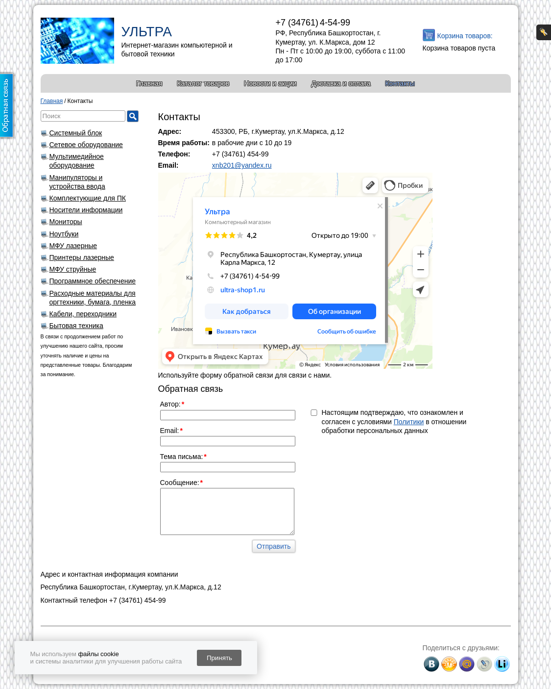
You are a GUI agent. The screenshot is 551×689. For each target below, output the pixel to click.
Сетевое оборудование (86, 145)
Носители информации (86, 210)
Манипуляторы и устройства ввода (77, 182)
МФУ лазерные (73, 246)
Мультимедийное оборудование (76, 161)
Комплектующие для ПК (87, 198)
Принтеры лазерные (81, 257)
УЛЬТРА (146, 31)
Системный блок (75, 133)
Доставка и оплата (341, 83)
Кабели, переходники (83, 314)
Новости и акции (270, 83)
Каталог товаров (203, 83)
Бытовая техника (76, 326)
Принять (219, 658)
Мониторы (65, 222)
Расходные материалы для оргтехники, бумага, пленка (92, 297)
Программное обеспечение (92, 281)
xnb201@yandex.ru (242, 165)
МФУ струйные (72, 269)
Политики (409, 422)
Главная (149, 83)
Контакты (399, 83)
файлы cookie (98, 654)
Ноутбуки (64, 234)
